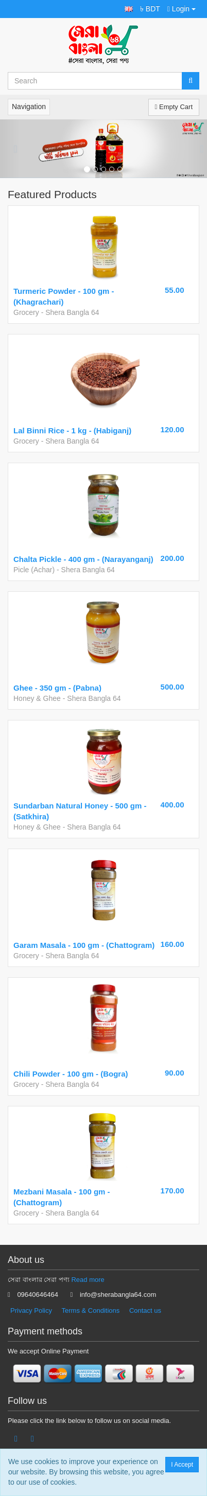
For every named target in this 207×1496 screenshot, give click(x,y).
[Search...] (95, 81)
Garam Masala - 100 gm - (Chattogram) (83, 945)
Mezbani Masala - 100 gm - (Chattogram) (61, 1197)
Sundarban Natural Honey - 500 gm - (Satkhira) (79, 811)
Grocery (26, 312)
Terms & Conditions (91, 1310)
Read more (87, 1279)
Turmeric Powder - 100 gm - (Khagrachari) (63, 296)
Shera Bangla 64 (72, 312)
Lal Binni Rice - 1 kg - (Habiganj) (72, 430)
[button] (128, 9)
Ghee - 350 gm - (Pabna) (57, 687)
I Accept (182, 1464)
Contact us (145, 1310)
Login (181, 9)
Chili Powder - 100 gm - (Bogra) (70, 1073)
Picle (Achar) (34, 570)
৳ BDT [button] (150, 9)
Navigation (29, 106)
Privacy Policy (31, 1310)
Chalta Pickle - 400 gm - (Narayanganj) (83, 559)
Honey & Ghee (37, 698)
